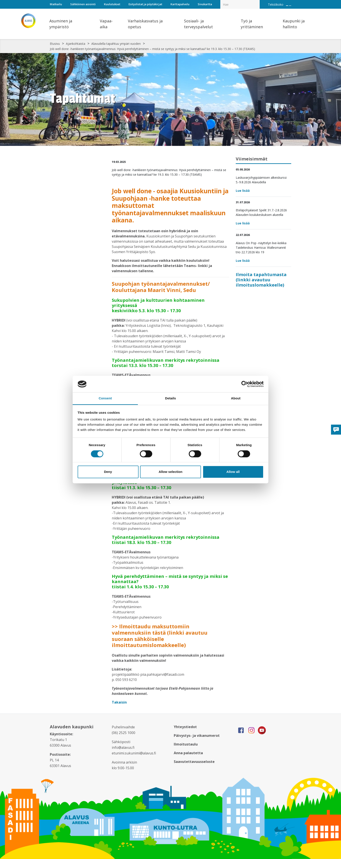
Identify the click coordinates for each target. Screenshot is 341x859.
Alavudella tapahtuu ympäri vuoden (116, 44)
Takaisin (120, 702)
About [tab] (236, 398)
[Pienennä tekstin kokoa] (290, 5)
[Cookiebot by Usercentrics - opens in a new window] (245, 384)
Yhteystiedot (185, 726)
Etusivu (55, 44)
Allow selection (170, 472)
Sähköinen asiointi (83, 4)
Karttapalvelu (179, 4)
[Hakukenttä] (240, 4)
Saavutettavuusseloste (194, 761)
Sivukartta (205, 4)
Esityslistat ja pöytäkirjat (145, 4)
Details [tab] (170, 398)
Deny (108, 472)
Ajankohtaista (75, 44)
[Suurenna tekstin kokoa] (287, 5)
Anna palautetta (188, 753)
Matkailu (56, 4)
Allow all (233, 472)
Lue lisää (243, 190)
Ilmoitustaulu (186, 744)
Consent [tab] (105, 398)
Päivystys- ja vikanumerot (197, 735)
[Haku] (257, 1)
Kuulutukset (112, 4)
